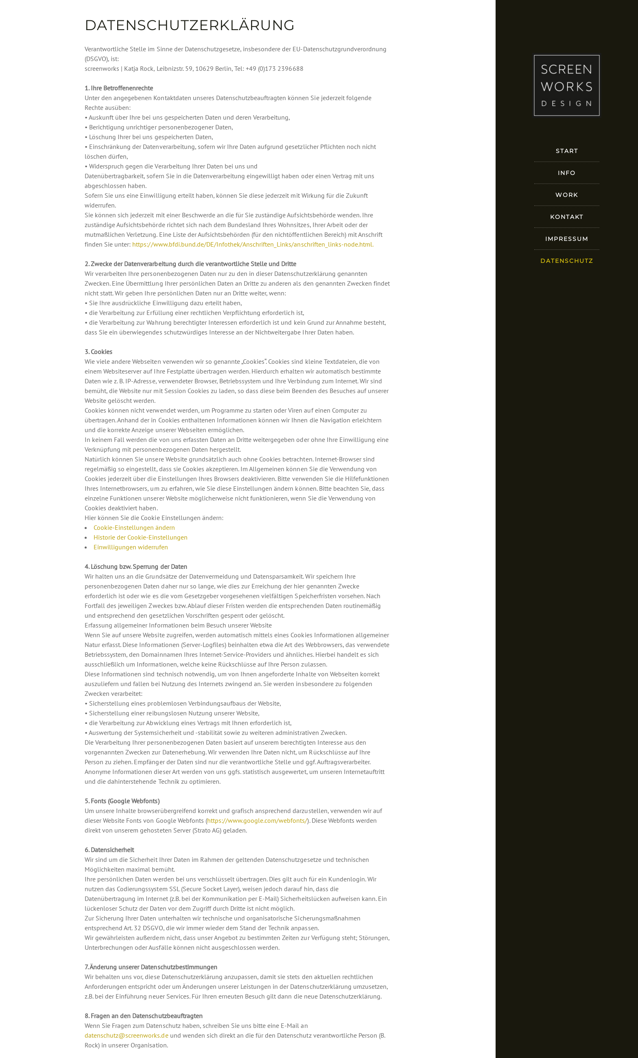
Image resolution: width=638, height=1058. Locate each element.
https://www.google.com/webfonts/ (257, 820)
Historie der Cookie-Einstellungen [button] (141, 537)
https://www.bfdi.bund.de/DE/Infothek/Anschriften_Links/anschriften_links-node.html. (253, 244)
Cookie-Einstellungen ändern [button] (134, 527)
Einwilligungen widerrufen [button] (131, 547)
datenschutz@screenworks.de (126, 1035)
